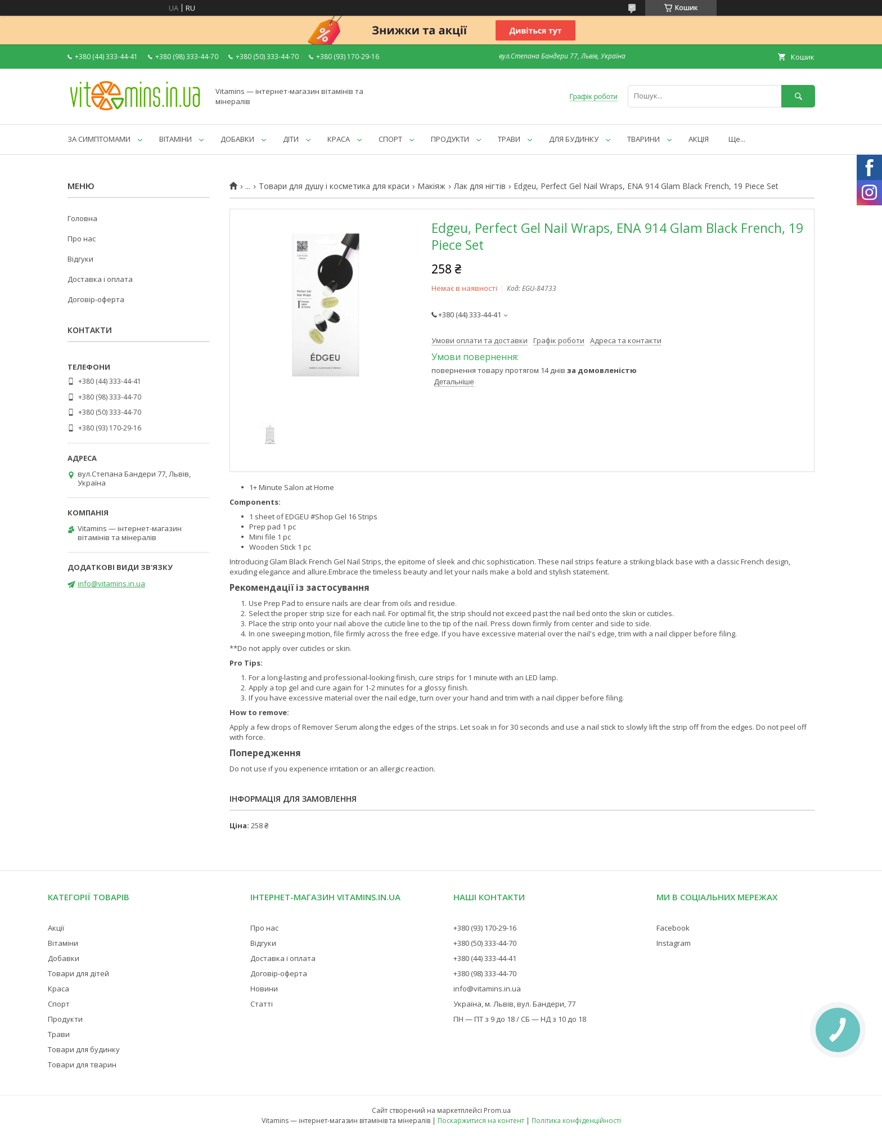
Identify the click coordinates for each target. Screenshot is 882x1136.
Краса (58, 989)
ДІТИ (291, 139)
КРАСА (338, 139)
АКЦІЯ (698, 139)
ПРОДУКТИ (450, 139)
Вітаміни (63, 943)
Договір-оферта (96, 299)
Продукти (65, 1019)
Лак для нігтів (480, 186)
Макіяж (431, 186)
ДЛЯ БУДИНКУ (573, 139)
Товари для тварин (82, 1064)
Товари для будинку (84, 1049)
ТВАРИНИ (643, 139)
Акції (56, 928)
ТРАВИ (509, 139)
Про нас (82, 239)
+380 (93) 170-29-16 (484, 928)
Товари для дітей (78, 973)
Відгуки (80, 259)
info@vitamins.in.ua (111, 583)
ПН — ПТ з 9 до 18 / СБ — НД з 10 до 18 (519, 1019)
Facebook (673, 928)
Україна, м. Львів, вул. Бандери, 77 (514, 1004)
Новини (264, 989)
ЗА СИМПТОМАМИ (99, 139)
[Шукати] (798, 96)
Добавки (63, 958)
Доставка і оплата (100, 279)
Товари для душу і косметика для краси (334, 186)
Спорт (59, 1004)
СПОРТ (390, 139)
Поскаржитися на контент (481, 1120)
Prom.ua (497, 1110)
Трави (59, 1034)
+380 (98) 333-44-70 (484, 973)
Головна (82, 218)
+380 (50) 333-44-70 (484, 943)
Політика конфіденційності (576, 1120)
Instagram (673, 943)
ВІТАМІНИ (175, 139)
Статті (261, 1004)
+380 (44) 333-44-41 (484, 958)
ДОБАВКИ (237, 139)
